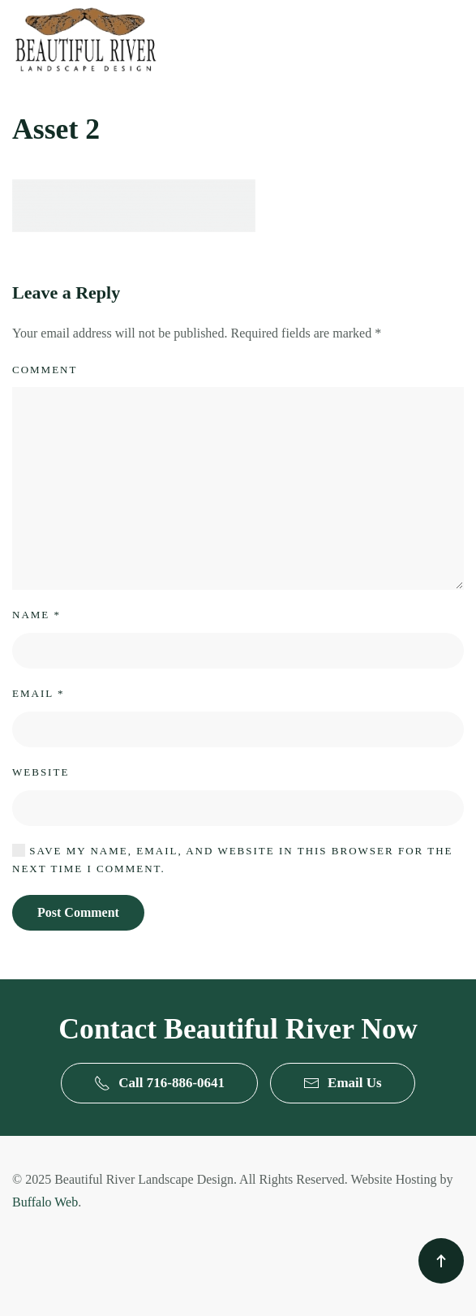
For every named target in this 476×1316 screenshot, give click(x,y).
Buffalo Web (45, 1202)
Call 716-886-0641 (159, 1083)
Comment (44, 369)
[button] (441, 1261)
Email (38, 693)
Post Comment (78, 912)
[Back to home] (85, 39)
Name (36, 615)
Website (40, 772)
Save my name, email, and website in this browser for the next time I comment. (232, 859)
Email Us (342, 1083)
